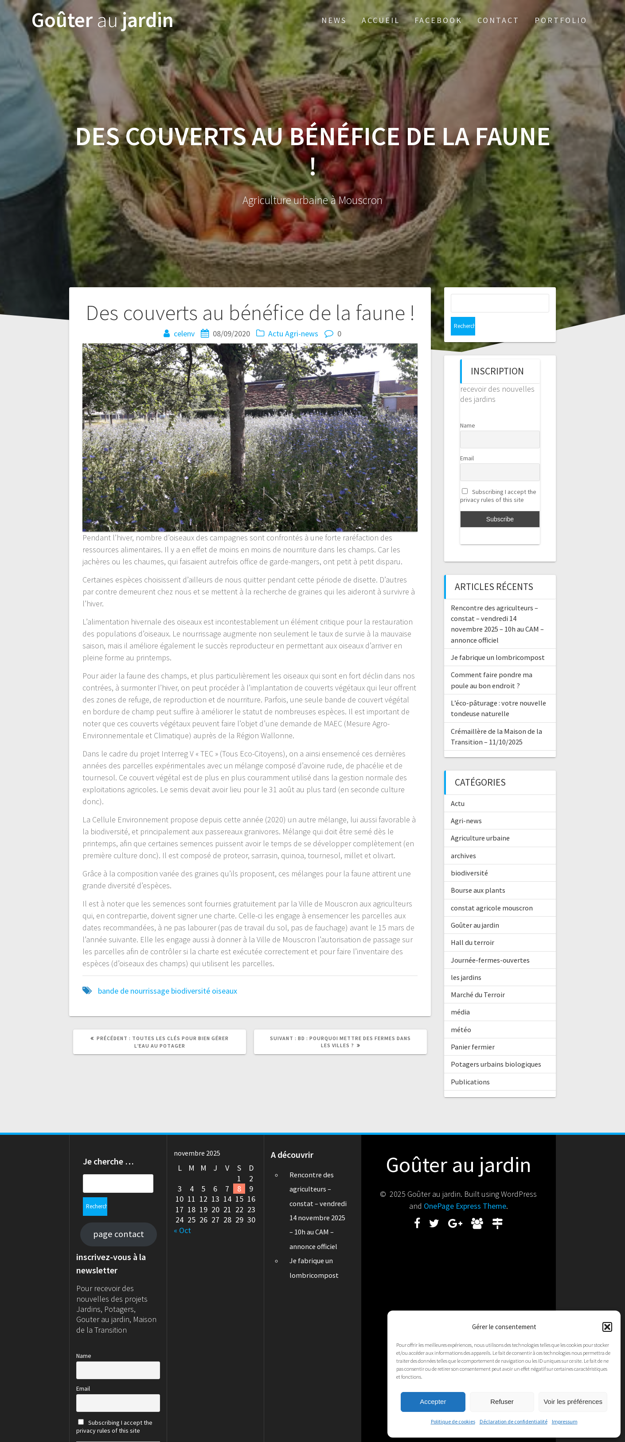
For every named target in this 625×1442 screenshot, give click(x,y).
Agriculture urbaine (480, 819)
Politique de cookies (453, 1421)
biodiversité (190, 991)
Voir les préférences (572, 1401)
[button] (607, 1326)
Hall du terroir (472, 923)
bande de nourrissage (133, 991)
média (460, 993)
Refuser (502, 1401)
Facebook (438, 20)
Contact (498, 20)
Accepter (433, 1401)
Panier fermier (473, 1028)
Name (467, 407)
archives (463, 837)
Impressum (565, 1421)
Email (467, 439)
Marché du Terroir (478, 976)
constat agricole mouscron (492, 889)
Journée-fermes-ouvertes (490, 941)
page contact (118, 1201)
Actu (275, 333)
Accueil (381, 20)
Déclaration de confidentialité (513, 1421)
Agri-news (301, 333)
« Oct (182, 1216)
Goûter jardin (102, 20)
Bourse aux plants (478, 871)
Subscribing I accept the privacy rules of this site (498, 477)
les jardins (466, 958)
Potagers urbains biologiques (496, 1045)
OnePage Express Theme (465, 1191)
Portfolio (561, 20)
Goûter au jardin (475, 906)
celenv (184, 333)
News (334, 20)
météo (461, 1010)
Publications (470, 1063)
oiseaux (224, 991)
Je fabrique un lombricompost (498, 638)
